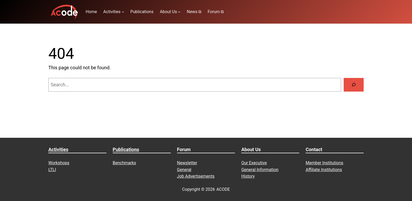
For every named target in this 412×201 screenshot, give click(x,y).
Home (91, 11)
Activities (58, 149)
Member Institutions (324, 162)
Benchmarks (124, 162)
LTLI (52, 169)
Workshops (58, 162)
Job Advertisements (196, 176)
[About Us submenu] (179, 11)
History (248, 176)
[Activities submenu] (123, 11)
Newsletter (187, 162)
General (184, 169)
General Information (260, 169)
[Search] (354, 85)
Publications (126, 149)
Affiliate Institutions (324, 169)
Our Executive (254, 162)
